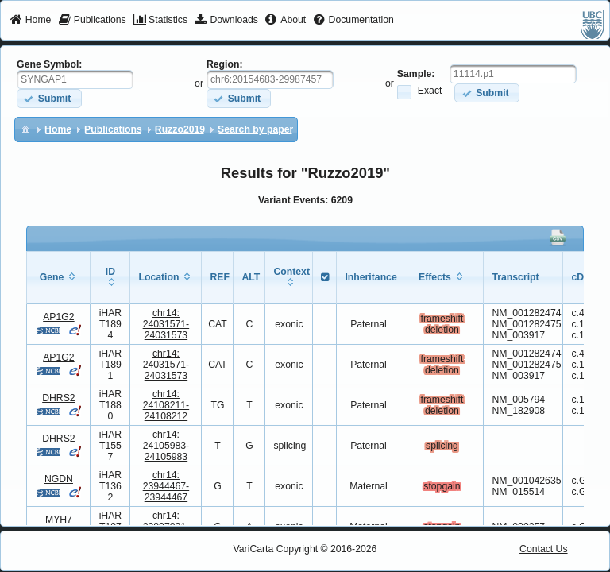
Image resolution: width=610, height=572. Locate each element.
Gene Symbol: (49, 64)
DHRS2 (58, 398)
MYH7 (58, 519)
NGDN (58, 479)
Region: (225, 64)
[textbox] (75, 79)
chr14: (166, 324)
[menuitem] (30, 21)
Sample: (416, 73)
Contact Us (543, 549)
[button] (49, 98)
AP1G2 (58, 317)
